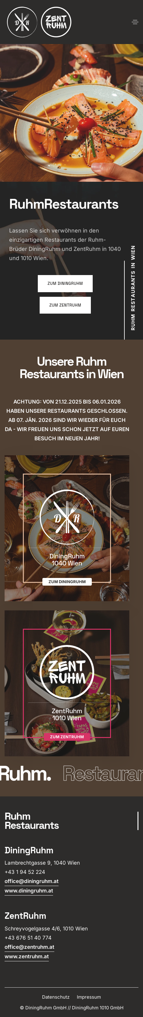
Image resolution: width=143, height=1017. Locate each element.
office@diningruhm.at (32, 881)
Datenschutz (56, 997)
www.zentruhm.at (27, 956)
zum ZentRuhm (65, 305)
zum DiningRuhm (65, 283)
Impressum (89, 997)
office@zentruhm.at (29, 947)
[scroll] (71, 821)
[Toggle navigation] (135, 22)
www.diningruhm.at (29, 891)
